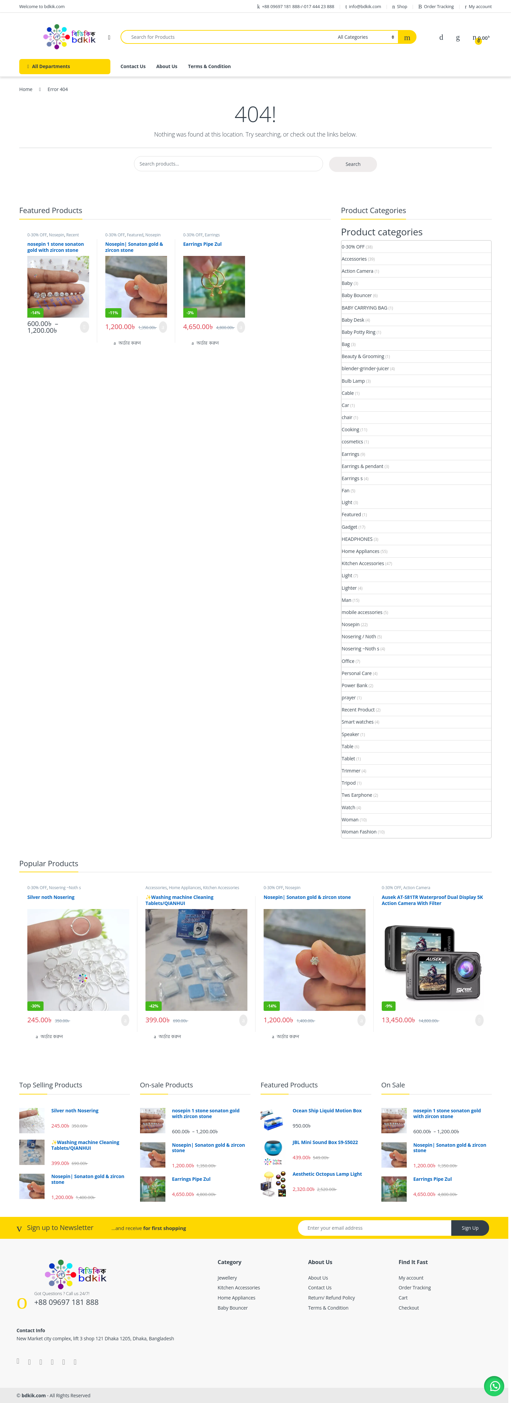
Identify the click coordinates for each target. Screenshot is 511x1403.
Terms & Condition (209, 66)
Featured (135, 235)
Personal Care (357, 673)
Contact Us (132, 66)
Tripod (349, 783)
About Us (167, 66)
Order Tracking (436, 6)
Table (347, 746)
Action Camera (357, 271)
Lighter (349, 588)
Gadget (349, 527)
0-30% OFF (37, 235)
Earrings (212, 235)
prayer (349, 697)
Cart (403, 1297)
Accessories (354, 259)
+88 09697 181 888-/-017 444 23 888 (295, 6)
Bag (346, 344)
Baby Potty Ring (358, 332)
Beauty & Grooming (363, 356)
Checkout (409, 1308)
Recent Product (358, 709)
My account (478, 6)
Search (353, 164)
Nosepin (56, 235)
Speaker (350, 734)
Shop (399, 6)
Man (346, 600)
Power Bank (354, 685)
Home (25, 89)
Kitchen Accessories (363, 563)
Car (345, 405)
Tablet (348, 758)
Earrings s (352, 478)
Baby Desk (353, 320)
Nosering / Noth (359, 636)
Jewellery (227, 1278)
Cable (348, 393)
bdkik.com (34, 1395)
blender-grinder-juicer (365, 368)
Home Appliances (360, 551)
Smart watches (357, 722)
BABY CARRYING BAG (364, 307)
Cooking (350, 429)
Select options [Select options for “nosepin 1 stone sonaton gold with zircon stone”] (84, 327)
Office (348, 661)
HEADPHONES (357, 539)
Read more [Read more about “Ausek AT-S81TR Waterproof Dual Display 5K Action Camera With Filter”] (479, 1020)
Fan (345, 490)
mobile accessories (362, 612)
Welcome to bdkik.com (42, 6)
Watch (348, 807)
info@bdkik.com (363, 6)
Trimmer (351, 770)
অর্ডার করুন (129, 343)
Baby (347, 283)
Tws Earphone (357, 795)
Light (347, 502)
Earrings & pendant (362, 466)
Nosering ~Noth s (360, 648)
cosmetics (352, 441)
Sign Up (470, 1228)
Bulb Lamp (353, 381)
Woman (350, 819)
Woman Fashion (359, 831)
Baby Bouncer (357, 295)
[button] (494, 1386)
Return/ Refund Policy (331, 1297)
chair (347, 417)
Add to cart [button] (163, 327)
